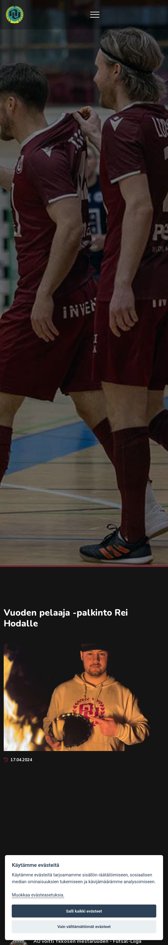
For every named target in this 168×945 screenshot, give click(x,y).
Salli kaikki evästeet (84, 911)
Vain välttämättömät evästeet (84, 926)
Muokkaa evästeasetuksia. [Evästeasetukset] (38, 895)
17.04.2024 (18, 760)
